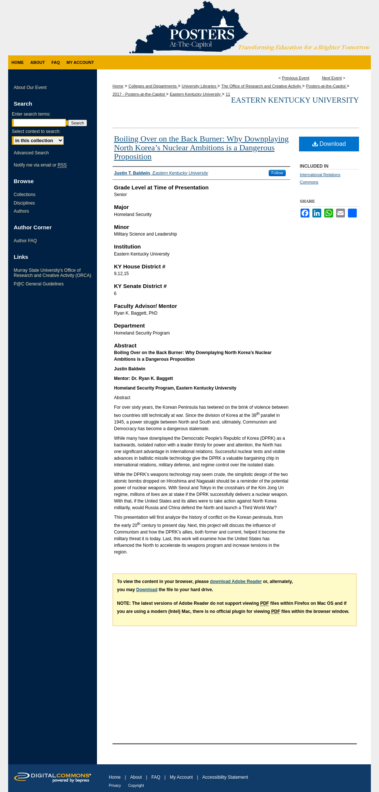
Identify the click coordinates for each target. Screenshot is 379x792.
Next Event (332, 78)
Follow (277, 173)
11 (228, 94)
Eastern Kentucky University (196, 94)
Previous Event (295, 78)
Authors (21, 211)
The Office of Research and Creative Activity (261, 86)
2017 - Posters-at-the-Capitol (139, 94)
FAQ (155, 777)
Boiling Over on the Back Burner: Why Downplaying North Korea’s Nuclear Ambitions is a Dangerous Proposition (201, 147)
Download (329, 144)
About (136, 777)
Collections (25, 194)
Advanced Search (31, 152)
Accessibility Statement (225, 777)
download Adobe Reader (236, 581)
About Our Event (30, 87)
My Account (181, 777)
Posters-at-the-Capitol (326, 86)
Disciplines (24, 203)
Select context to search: (36, 131)
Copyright (136, 786)
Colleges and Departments (153, 86)
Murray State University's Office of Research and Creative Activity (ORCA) (52, 273)
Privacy (115, 786)
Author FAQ (25, 240)
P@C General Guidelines (39, 284)
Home (118, 86)
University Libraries (200, 86)
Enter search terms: (31, 114)
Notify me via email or (40, 165)
